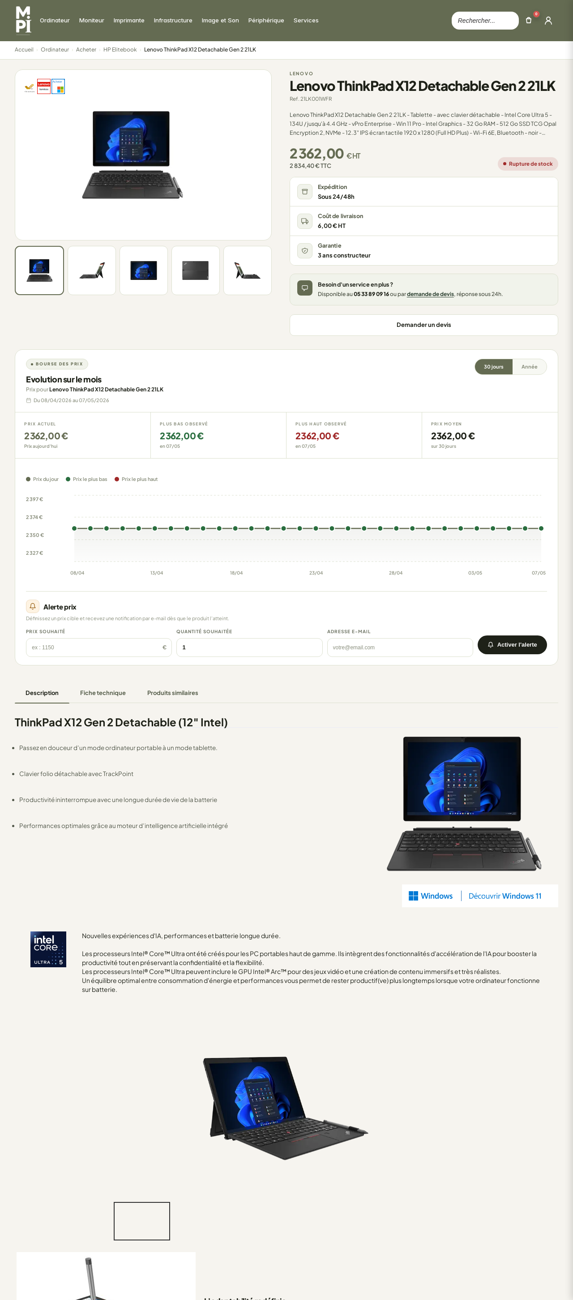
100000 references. (187, 1282)
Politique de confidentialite (465, 1281)
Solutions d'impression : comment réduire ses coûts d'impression (509, 1236)
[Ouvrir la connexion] (548, 20)
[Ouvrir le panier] (529, 20)
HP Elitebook (120, 49)
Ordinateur (55, 49)
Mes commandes (392, 1166)
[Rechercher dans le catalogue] (485, 21)
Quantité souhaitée (204, 631)
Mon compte (385, 1178)
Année (530, 366)
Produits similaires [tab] (172, 692)
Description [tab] (42, 692)
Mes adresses (387, 1191)
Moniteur (175, 1178)
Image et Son (181, 1216)
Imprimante (179, 1191)
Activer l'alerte (512, 644)
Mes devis (381, 1216)
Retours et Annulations (296, 1203)
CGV (412, 1281)
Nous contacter (286, 1178)
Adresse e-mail (349, 631)
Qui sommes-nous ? (293, 1166)
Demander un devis (424, 324)
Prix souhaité (45, 631)
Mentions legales (535, 1281)
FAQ (270, 1228)
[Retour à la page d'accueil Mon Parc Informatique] (23, 20)
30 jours (494, 366)
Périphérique (181, 1228)
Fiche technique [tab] (103, 692)
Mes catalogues (390, 1203)
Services (174, 1241)
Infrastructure (182, 1203)
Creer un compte (392, 1228)
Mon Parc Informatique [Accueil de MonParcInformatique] (58, 1156)
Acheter (86, 49)
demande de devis (430, 294)
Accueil (24, 49)
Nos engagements (291, 1191)
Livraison (277, 1216)
